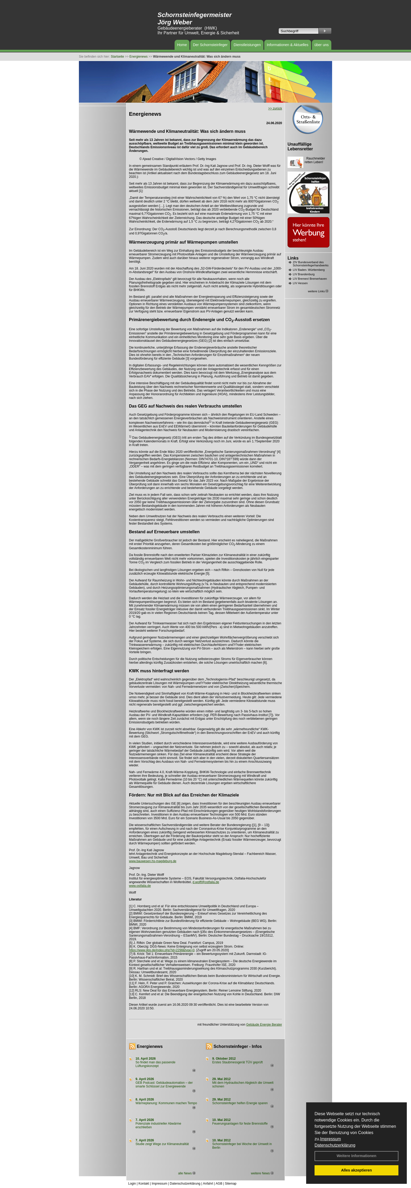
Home (182, 45)
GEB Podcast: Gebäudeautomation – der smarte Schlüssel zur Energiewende (164, 1084)
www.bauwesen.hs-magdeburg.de (152, 861)
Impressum (330, 1139)
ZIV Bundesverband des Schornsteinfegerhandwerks (310, 264)
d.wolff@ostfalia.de (206, 882)
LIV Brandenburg (304, 274)
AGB (219, 1183)
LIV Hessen (300, 283)
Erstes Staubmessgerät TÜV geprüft (237, 1062)
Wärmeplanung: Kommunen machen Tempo (166, 1103)
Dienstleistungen (247, 45)
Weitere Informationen (356, 1156)
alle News (186, 1173)
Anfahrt (208, 1183)
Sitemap (230, 1183)
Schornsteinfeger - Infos (238, 1046)
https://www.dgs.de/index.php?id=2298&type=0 (161, 950)
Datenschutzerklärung (335, 1145)
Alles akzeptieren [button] (356, 1170)
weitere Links (318, 291)
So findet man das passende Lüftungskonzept (155, 1064)
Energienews (150, 1046)
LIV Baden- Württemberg (309, 269)
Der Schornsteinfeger (210, 45)
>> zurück (275, 108)
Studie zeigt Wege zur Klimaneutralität (162, 1144)
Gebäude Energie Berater (264, 1024)
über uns (322, 45)
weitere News (262, 1173)
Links (293, 258)
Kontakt (143, 1183)
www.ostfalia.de (140, 886)
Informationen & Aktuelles (288, 45)
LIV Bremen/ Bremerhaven (310, 278)
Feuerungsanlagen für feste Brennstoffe (240, 1123)
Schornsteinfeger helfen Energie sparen (240, 1103)
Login (132, 1183)
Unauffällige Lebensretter (300, 146)
